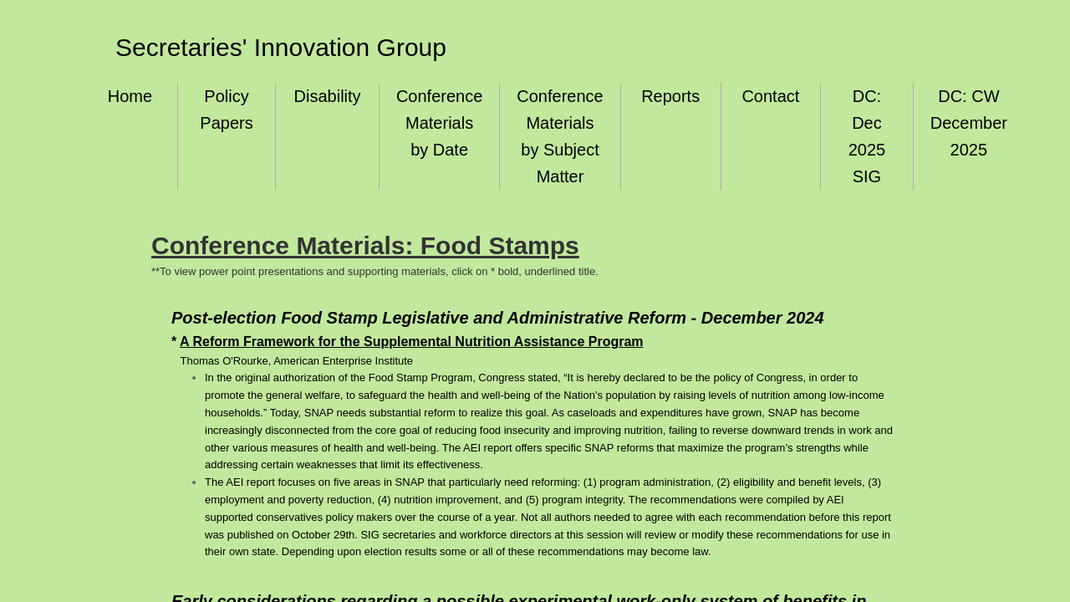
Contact (770, 96)
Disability (327, 96)
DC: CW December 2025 (968, 123)
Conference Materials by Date (439, 123)
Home (130, 96)
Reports (670, 96)
